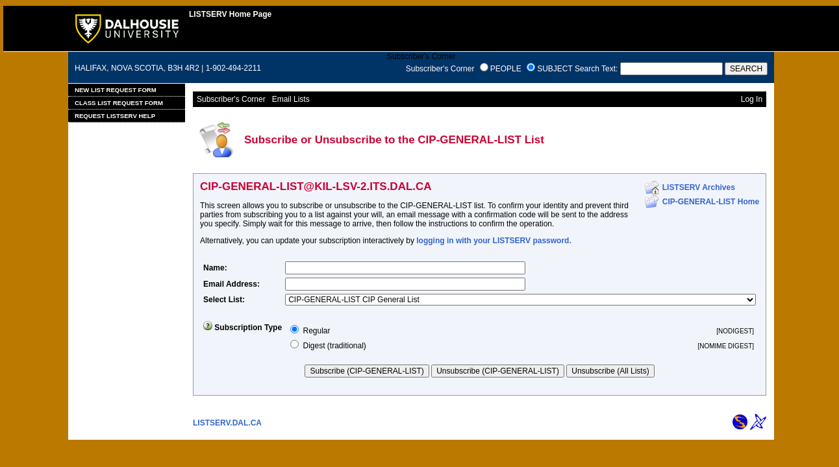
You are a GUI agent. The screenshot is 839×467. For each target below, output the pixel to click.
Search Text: (596, 68)
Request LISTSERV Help (115, 115)
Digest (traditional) (334, 345)
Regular (316, 330)
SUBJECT (554, 68)
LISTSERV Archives (698, 187)
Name (214, 267)
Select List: (224, 299)
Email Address (230, 284)
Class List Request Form (119, 102)
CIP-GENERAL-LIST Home (710, 201)
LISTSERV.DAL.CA (227, 422)
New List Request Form (116, 89)
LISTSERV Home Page (230, 14)
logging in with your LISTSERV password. (493, 240)
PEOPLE (505, 68)
